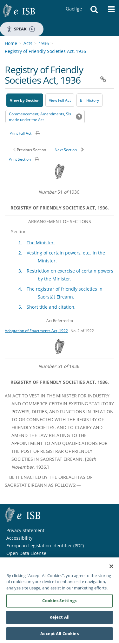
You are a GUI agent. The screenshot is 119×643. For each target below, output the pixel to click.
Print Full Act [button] (20, 133)
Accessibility (19, 538)
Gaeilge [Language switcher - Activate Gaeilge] (74, 2)
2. (20, 253)
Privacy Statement (25, 530)
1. (20, 243)
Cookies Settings (59, 603)
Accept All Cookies (59, 636)
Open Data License (26, 553)
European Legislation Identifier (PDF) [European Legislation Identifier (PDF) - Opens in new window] (45, 546)
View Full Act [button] (60, 100)
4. (20, 289)
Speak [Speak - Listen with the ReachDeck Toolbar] (20, 29)
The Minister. (41, 243)
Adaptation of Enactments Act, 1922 (36, 330)
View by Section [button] (25, 100)
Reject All (59, 619)
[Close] (111, 568)
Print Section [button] (20, 159)
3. (20, 271)
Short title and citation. (51, 307)
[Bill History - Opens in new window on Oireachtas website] (89, 100)
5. (20, 307)
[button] (94, 11)
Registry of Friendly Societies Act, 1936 (45, 51)
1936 (44, 43)
